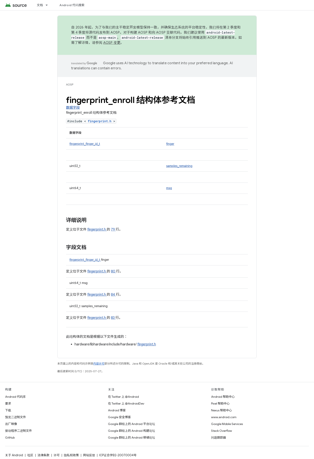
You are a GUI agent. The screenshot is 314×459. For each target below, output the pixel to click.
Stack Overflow (221, 431)
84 (113, 294)
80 (113, 271)
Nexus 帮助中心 (221, 410)
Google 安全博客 (119, 417)
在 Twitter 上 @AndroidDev (126, 403)
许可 (57, 455)
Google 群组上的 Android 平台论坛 (131, 424)
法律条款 (43, 455)
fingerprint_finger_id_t (84, 144)
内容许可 (98, 363)
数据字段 (73, 107)
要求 (8, 403)
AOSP (69, 84)
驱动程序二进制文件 (18, 431)
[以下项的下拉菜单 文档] (48, 5)
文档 (40, 5)
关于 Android (14, 455)
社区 (30, 455)
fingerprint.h (100, 121)
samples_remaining (179, 166)
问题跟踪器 (218, 437)
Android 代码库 (15, 397)
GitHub (10, 437)
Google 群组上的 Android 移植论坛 (131, 437)
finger (170, 144)
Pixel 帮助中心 (220, 403)
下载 (8, 410)
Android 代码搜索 (71, 5)
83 (113, 318)
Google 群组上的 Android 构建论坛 (131, 431)
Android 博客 (117, 410)
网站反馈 (89, 455)
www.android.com (223, 417)
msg (169, 188)
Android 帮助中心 (223, 397)
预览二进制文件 (15, 417)
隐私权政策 (71, 455)
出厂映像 (11, 424)
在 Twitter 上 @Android (123, 397)
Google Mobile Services (227, 424)
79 (113, 229)
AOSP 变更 (112, 43)
